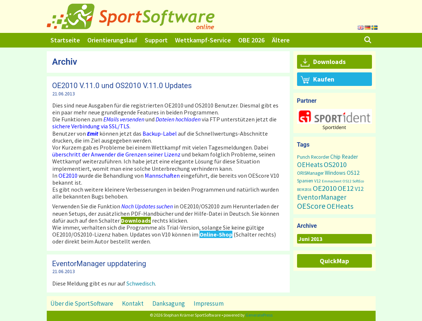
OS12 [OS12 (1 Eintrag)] (347, 181)
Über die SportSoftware (81, 303)
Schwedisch (140, 283)
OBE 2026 (251, 40)
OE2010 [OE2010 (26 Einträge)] (325, 188)
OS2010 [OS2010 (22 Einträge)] (335, 164)
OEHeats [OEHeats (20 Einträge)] (340, 206)
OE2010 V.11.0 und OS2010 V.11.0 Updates (122, 85)
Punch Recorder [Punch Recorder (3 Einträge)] (313, 157)
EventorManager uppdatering (99, 263)
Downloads (323, 62)
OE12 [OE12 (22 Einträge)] (346, 188)
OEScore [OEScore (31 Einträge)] (311, 206)
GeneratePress (259, 315)
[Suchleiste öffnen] (367, 40)
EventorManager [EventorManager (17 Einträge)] (321, 197)
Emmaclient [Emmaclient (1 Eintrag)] (332, 181)
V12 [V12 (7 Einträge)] (359, 188)
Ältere (281, 40)
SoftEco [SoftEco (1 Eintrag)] (358, 181)
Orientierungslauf (112, 40)
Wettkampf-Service (203, 40)
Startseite (65, 40)
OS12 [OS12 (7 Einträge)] (353, 172)
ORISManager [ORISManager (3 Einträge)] (310, 173)
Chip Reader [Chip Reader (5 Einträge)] (344, 156)
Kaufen (317, 79)
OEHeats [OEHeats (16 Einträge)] (310, 164)
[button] (334, 116)
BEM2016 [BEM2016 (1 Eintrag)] (304, 189)
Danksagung (168, 303)
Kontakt (133, 303)
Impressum (209, 303)
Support (156, 40)
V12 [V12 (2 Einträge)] (317, 181)
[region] (334, 119)
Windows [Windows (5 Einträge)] (335, 172)
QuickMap (334, 261)
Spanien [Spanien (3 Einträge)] (305, 181)
